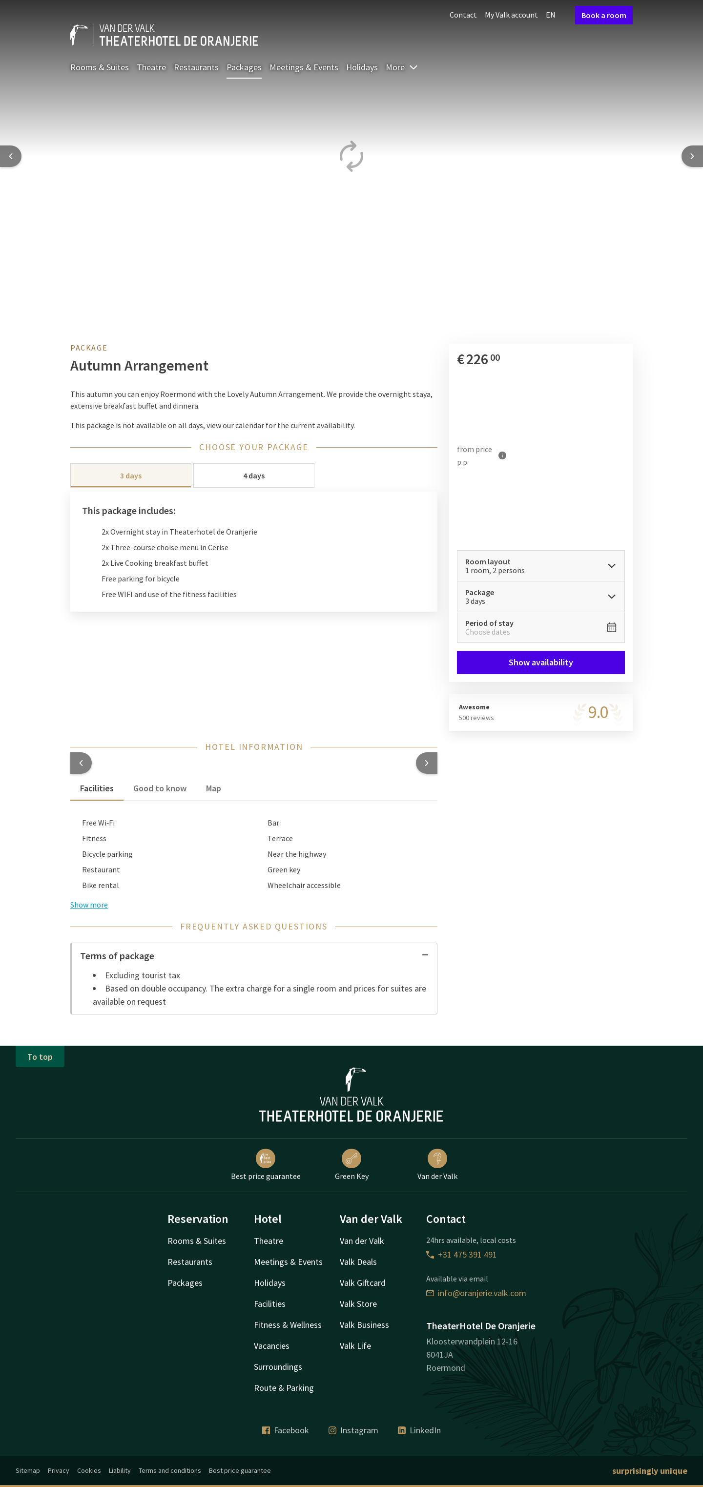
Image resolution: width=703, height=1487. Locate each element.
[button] (81, 763)
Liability (120, 1470)
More (402, 67)
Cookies (89, 1470)
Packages (244, 67)
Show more (89, 904)
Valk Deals (358, 1261)
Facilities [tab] (97, 788)
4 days (254, 475)
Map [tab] (213, 788)
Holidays (362, 67)
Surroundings (278, 1366)
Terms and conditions (170, 1470)
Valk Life (355, 1345)
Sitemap (28, 1470)
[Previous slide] (10, 156)
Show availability (541, 662)
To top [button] (40, 1056)
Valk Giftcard (363, 1282)
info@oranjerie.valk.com (476, 1293)
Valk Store (358, 1303)
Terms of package (254, 956)
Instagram (353, 1430)
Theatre (151, 67)
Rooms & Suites (99, 67)
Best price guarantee (266, 1165)
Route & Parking (284, 1387)
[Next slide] (692, 156)
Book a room (603, 15)
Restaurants (196, 67)
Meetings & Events (303, 67)
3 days (131, 475)
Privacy (58, 1470)
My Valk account (511, 15)
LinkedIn (419, 1430)
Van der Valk (437, 1165)
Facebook (285, 1430)
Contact (463, 15)
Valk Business (364, 1324)
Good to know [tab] (159, 788)
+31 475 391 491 (461, 1254)
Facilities (270, 1303)
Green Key (352, 1165)
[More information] (502, 455)
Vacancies (271, 1345)
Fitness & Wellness (288, 1324)
